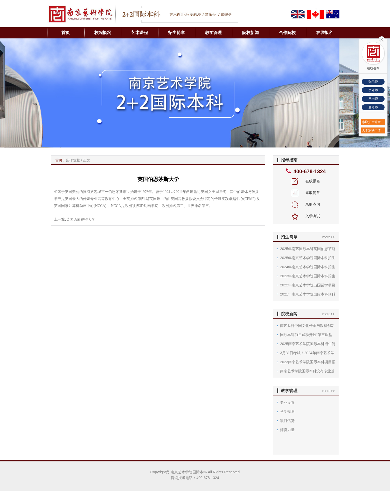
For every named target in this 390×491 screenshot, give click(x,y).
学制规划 (287, 411)
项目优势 (287, 421)
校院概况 (102, 32)
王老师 (373, 98)
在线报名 (324, 32)
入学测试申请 (371, 130)
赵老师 (373, 107)
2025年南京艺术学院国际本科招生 (307, 258)
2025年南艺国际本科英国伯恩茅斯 (307, 249)
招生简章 (176, 32)
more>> (328, 237)
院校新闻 (250, 32)
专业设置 (287, 402)
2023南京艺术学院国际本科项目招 (307, 362)
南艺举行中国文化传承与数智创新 (307, 326)
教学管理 (213, 32)
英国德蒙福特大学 (80, 219)
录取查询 (306, 204)
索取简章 (306, 193)
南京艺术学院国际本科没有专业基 (307, 371)
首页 (65, 32)
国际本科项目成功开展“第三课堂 (306, 335)
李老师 (373, 90)
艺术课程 (139, 32)
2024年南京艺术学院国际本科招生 (307, 267)
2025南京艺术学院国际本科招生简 (307, 344)
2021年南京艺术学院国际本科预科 (307, 294)
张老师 (373, 81)
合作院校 (287, 32)
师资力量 (287, 430)
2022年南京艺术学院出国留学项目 (307, 285)
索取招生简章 (371, 122)
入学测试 (306, 216)
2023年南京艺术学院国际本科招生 (307, 276)
